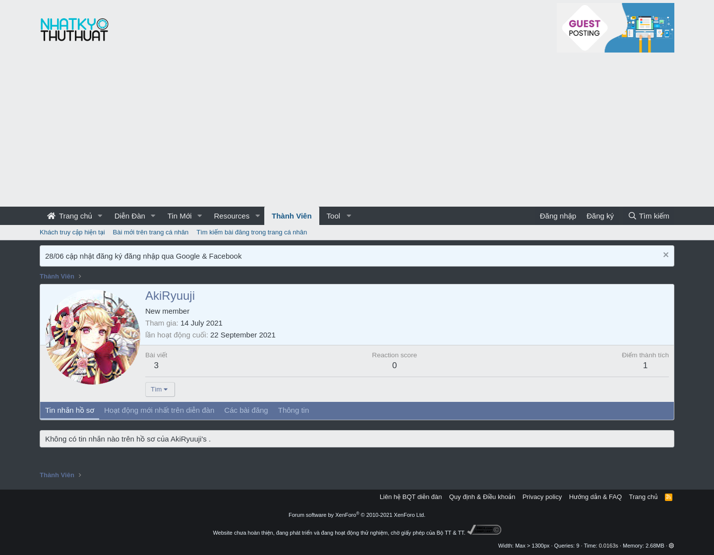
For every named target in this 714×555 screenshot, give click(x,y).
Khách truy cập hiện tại (72, 232)
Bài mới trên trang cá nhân (151, 232)
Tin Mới (180, 216)
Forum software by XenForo (357, 515)
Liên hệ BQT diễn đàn (411, 496)
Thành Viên (292, 216)
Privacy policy (542, 496)
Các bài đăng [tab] (246, 410)
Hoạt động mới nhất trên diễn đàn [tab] (159, 410)
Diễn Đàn (130, 216)
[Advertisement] (357, 132)
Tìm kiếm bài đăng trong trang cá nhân (251, 232)
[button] (100, 216)
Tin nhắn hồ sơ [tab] (69, 410)
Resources (231, 216)
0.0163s (608, 546)
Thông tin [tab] (293, 410)
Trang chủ (69, 216)
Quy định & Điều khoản (482, 496)
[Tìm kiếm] (648, 216)
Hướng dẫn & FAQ (595, 496)
